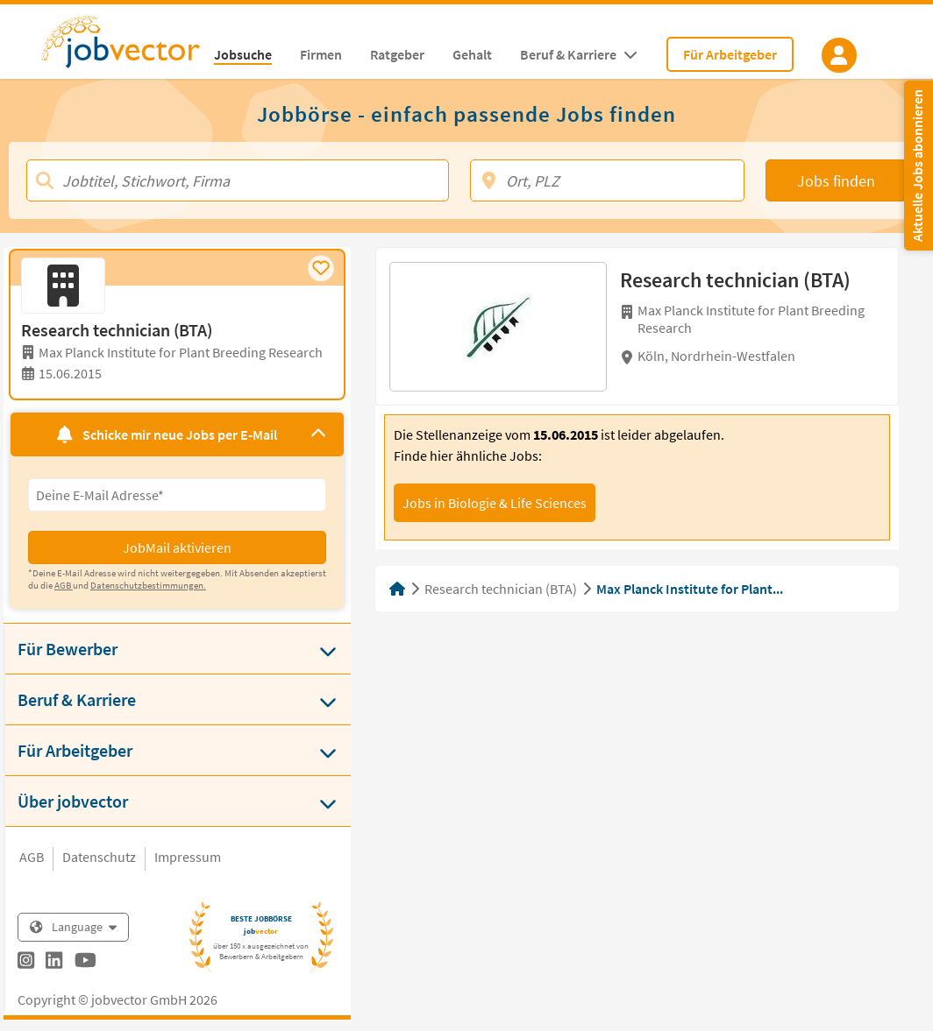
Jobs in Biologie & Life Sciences (494, 503)
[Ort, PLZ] (607, 180)
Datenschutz (99, 856)
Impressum (187, 856)
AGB (31, 856)
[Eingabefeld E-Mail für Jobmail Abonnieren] (177, 495)
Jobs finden (836, 181)
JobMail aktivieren (177, 547)
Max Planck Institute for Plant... (689, 588)
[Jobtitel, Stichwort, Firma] (237, 180)
